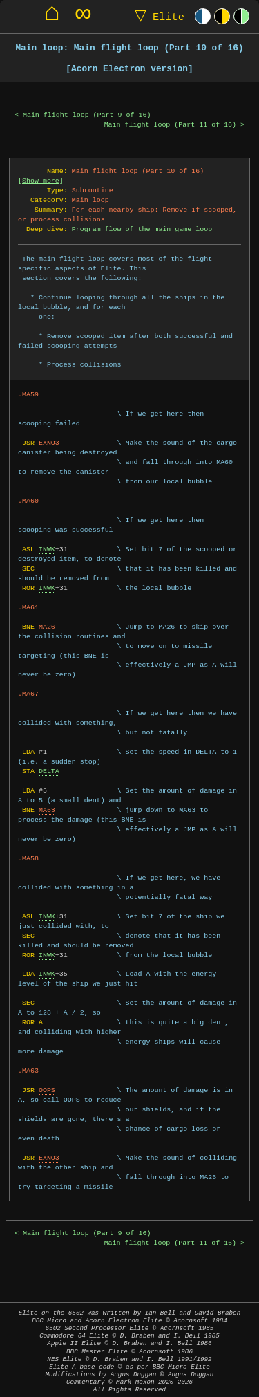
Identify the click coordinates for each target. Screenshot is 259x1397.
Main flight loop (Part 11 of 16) (170, 124)
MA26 (47, 626)
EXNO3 (49, 442)
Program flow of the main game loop (142, 229)
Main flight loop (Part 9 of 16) (87, 115)
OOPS (47, 1090)
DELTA (49, 771)
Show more (40, 180)
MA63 (47, 810)
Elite (156, 16)
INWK (47, 549)
